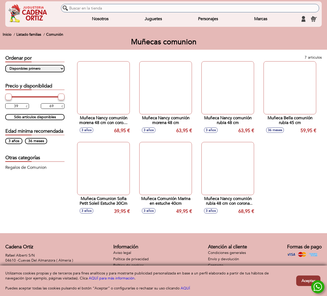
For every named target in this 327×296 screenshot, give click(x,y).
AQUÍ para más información (112, 278)
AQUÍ (185, 288)
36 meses (36, 141)
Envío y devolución (223, 259)
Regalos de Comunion (26, 167)
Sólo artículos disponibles (35, 117)
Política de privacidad (131, 259)
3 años (13, 141)
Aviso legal (122, 252)
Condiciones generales (227, 252)
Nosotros (100, 19)
